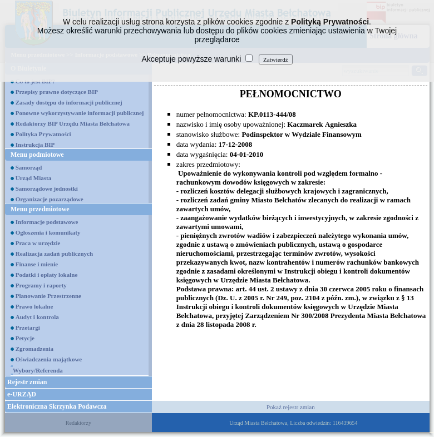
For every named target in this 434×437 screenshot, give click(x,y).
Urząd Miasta (33, 178)
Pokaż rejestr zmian (291, 407)
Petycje (25, 338)
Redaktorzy (78, 423)
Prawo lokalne (34, 306)
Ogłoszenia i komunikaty (48, 232)
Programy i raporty (41, 285)
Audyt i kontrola (37, 317)
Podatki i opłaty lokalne (47, 274)
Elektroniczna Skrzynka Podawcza (56, 406)
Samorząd (29, 167)
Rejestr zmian (27, 382)
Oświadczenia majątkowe (49, 359)
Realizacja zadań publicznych (54, 253)
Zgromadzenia (34, 348)
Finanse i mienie (37, 264)
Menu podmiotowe (37, 154)
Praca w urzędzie (38, 243)
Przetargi (28, 327)
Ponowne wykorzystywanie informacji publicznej (80, 113)
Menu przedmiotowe (40, 209)
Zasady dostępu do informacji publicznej (69, 102)
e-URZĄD (21, 394)
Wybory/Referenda (38, 370)
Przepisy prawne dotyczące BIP (57, 91)
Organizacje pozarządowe (49, 199)
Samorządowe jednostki (47, 188)
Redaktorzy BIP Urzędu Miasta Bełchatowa (73, 123)
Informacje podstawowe (47, 221)
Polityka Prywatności (43, 134)
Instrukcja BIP (35, 144)
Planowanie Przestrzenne (48, 295)
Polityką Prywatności (330, 21)
